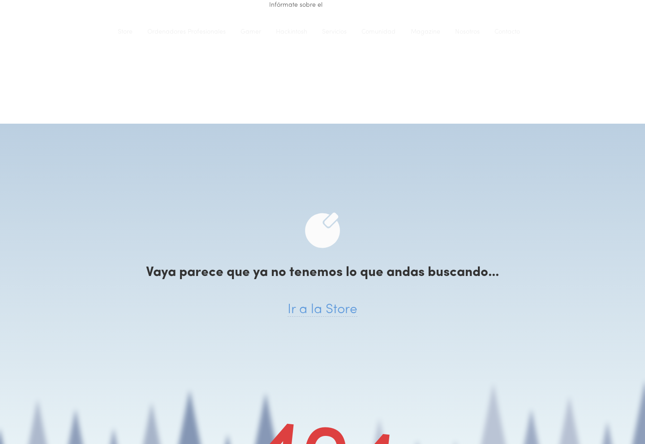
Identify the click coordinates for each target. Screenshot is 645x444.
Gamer (251, 32)
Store (125, 32)
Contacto (507, 32)
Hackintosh (291, 32)
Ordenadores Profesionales (186, 32)
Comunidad (378, 32)
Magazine (425, 32)
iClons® (92, 32)
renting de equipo (350, 5)
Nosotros (467, 32)
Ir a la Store (322, 309)
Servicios (334, 32)
